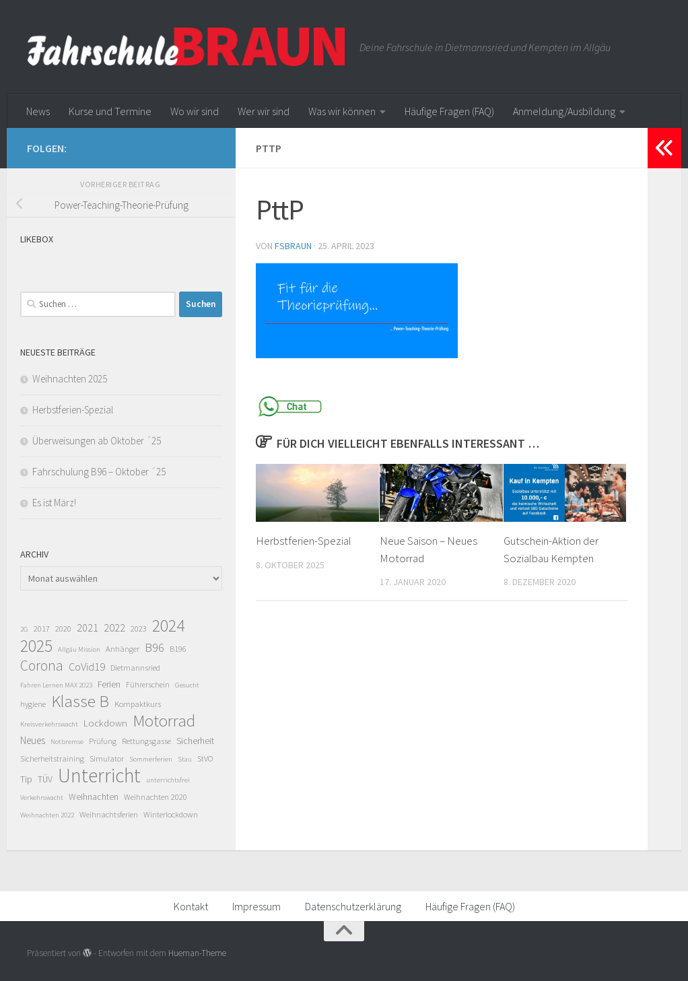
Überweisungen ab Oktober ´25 (96, 440)
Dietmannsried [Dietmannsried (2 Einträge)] (135, 668)
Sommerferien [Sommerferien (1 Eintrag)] (150, 759)
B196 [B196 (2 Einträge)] (178, 649)
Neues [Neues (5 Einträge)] (32, 740)
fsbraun (293, 246)
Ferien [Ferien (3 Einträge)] (109, 684)
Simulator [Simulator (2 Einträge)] (107, 758)
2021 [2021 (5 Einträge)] (87, 627)
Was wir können (342, 111)
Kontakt (191, 906)
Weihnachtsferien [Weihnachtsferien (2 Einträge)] (108, 814)
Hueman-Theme (197, 953)
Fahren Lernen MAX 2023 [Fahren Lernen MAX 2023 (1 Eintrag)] (56, 685)
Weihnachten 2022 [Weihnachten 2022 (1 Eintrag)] (47, 815)
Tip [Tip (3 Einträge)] (26, 779)
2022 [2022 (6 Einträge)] (114, 627)
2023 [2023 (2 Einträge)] (139, 628)
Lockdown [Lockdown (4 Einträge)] (105, 722)
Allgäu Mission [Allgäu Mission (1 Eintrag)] (79, 649)
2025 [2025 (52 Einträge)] (36, 646)
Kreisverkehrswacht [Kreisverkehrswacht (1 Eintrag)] (49, 724)
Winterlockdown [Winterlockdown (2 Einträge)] (170, 814)
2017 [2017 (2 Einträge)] (42, 628)
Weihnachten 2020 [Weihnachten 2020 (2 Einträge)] (155, 797)
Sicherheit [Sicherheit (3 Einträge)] (195, 741)
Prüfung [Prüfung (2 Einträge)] (102, 741)
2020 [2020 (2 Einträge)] (63, 628)
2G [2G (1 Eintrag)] (24, 629)
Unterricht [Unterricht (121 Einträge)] (99, 776)
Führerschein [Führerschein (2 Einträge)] (148, 684)
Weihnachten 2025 (69, 378)
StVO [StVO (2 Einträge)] (205, 758)
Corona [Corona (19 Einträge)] (41, 666)
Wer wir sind (263, 111)
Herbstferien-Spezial (303, 540)
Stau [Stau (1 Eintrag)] (185, 759)
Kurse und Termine (110, 111)
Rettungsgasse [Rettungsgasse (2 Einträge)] (146, 741)
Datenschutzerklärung (353, 906)
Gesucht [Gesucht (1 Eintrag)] (187, 685)
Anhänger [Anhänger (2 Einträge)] (122, 649)
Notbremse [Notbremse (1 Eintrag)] (66, 741)
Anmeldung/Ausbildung (564, 111)
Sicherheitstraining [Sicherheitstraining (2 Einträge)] (52, 758)
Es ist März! (54, 502)
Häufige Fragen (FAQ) (449, 111)
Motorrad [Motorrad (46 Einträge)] (164, 720)
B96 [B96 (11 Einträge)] (154, 647)
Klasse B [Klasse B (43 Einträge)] (80, 702)
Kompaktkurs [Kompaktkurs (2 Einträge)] (137, 704)
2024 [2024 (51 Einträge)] (168, 625)
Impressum (256, 906)
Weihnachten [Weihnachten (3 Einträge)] (93, 796)
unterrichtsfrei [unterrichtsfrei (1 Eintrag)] (168, 780)
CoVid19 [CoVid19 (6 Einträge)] (87, 666)
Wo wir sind (194, 111)
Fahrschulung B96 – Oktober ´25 (99, 471)
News (38, 111)
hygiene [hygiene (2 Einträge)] (33, 704)
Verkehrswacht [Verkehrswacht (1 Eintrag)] (41, 797)
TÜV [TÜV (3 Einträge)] (45, 779)
